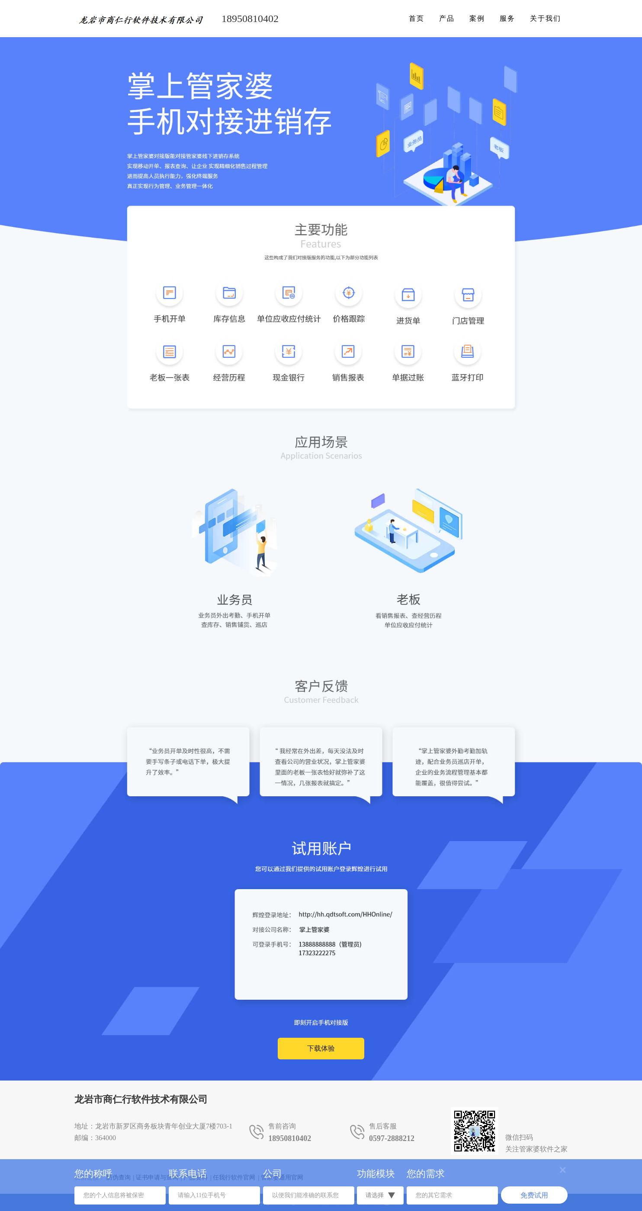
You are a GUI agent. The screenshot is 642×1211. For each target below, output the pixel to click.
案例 (477, 18)
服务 (507, 18)
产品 (447, 18)
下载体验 (321, 1048)
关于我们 (545, 18)
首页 (416, 18)
